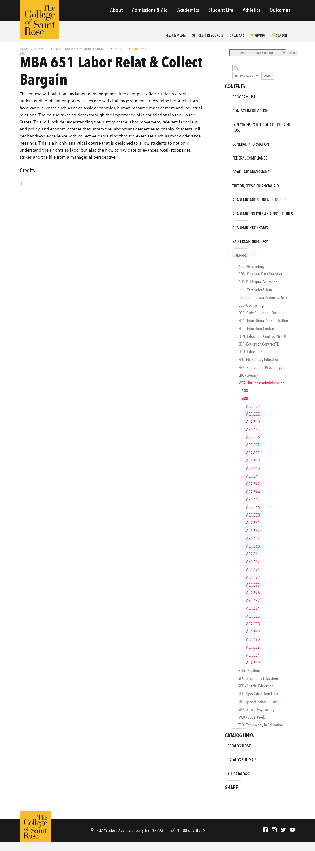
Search (281, 35)
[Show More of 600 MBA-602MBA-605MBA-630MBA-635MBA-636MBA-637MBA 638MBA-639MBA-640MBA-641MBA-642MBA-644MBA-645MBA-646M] (233, 400)
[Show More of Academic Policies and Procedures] (226, 212)
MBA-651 (252, 522)
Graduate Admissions (250, 171)
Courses (37, 49)
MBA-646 (252, 507)
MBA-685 (252, 616)
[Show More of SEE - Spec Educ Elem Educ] (229, 695)
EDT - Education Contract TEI (259, 344)
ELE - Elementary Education (258, 359)
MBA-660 (252, 546)
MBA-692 (252, 647)
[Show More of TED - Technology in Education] (229, 726)
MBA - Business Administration (79, 49)
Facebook (265, 830)
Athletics (251, 10)
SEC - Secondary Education (258, 678)
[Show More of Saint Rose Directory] (226, 240)
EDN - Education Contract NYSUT (262, 336)
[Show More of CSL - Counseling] (229, 306)
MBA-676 (252, 592)
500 (245, 390)
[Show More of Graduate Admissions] (226, 170)
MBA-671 (252, 569)
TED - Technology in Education (260, 724)
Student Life (220, 10)
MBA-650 (252, 515)
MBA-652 (252, 530)
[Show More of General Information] (226, 142)
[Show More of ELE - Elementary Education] (229, 361)
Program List (243, 96)
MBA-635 (252, 429)
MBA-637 (252, 444)
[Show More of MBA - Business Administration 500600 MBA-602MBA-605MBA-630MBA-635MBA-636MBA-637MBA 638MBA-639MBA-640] (229, 384)
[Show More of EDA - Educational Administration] (229, 322)
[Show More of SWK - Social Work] (229, 718)
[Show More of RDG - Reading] (229, 672)
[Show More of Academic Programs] (226, 226)
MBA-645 (252, 499)
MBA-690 (252, 639)
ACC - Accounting (251, 266)
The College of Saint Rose (39, 19)
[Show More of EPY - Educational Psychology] (229, 369)
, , (129, 830)
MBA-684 (252, 608)
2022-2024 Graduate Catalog (24, 51)
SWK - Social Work (251, 717)
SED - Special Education (255, 686)
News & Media (175, 35)
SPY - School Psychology (256, 709)
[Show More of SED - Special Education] (229, 687)
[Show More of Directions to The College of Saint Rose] (226, 123)
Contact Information (250, 110)
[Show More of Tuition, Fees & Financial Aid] (226, 184)
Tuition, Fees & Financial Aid (255, 185)
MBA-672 (252, 577)
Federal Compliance (249, 158)
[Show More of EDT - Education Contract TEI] (229, 345)
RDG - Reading (249, 670)
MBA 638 (252, 452)
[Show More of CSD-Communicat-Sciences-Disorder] (229, 299)
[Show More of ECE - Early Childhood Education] (229, 314)
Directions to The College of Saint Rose (261, 127)
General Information (250, 144)
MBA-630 (252, 421)
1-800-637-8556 (191, 830)
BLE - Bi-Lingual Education (258, 281)
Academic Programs (250, 227)
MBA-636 (252, 437)
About (116, 10)
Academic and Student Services (259, 199)
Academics (188, 10)
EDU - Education (250, 351)
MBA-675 (252, 585)
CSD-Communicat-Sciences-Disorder (265, 297)
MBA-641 (252, 476)
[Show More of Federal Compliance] (226, 156)
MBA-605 (252, 414)
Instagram (274, 830)
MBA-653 (252, 538)
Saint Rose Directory (250, 241)
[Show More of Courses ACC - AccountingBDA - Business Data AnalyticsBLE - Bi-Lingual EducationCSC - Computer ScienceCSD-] (226, 254)
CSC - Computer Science (256, 289)
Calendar (237, 35)
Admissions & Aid (150, 10)
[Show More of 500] (233, 392)
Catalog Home (239, 745)
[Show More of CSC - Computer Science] (229, 291)
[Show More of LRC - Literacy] (229, 376)
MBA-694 (252, 655)
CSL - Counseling (251, 305)
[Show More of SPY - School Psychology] (229, 711)
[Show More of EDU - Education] (229, 353)
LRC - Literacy (248, 375)
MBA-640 (252, 468)
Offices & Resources (207, 35)
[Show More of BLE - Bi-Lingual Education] (229, 283)
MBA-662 (252, 561)
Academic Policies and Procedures (262, 213)
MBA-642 (252, 483)
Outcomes (280, 10)
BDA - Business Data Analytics (260, 273)
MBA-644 (252, 491)
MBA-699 (252, 662)
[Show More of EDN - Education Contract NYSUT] (229, 338)
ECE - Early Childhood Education (262, 312)
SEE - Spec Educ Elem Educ (258, 693)
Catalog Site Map (241, 759)
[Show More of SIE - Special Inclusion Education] (229, 703)
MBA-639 (252, 460)
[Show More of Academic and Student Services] (226, 198)
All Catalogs (238, 773)
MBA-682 (252, 600)
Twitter (283, 830)
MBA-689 (252, 631)
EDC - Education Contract (256, 328)
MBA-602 (252, 406)
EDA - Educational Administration (263, 320)
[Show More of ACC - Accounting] (229, 268)
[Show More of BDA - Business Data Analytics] (229, 275)
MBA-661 (252, 553)
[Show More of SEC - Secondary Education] (229, 680)
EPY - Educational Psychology (260, 367)
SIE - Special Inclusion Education (262, 701)
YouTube (292, 830)
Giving (260, 35)
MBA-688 (252, 623)
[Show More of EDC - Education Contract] (229, 330)
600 (118, 49)
